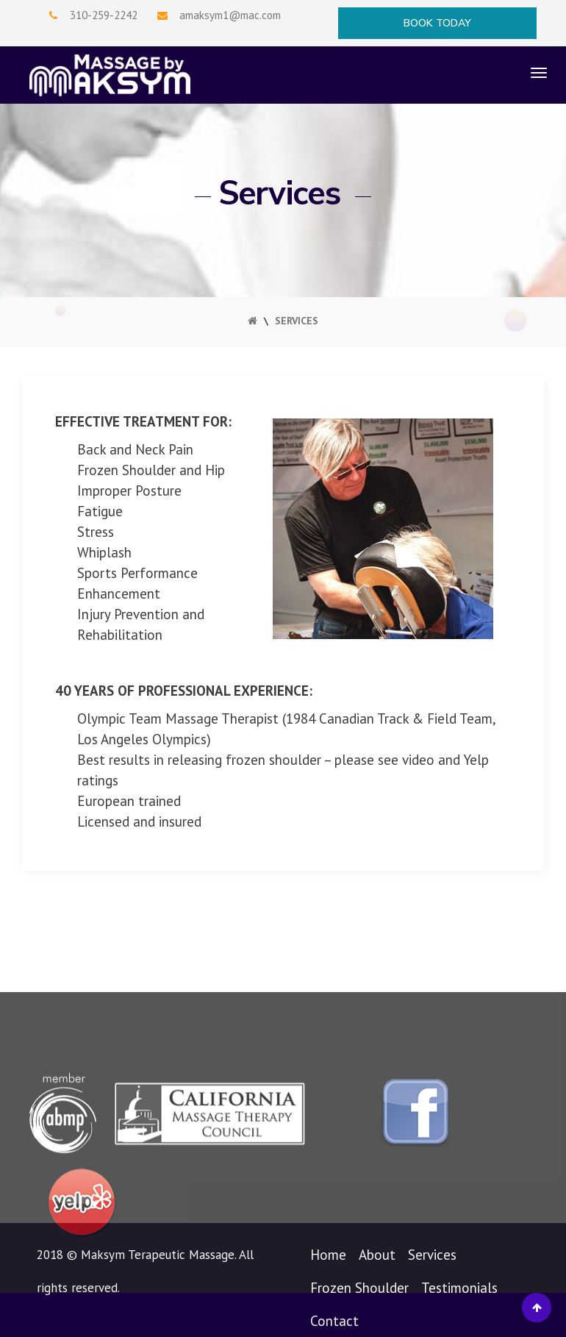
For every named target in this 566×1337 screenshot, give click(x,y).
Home (328, 1254)
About (377, 1254)
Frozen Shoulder (359, 1287)
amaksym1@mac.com (230, 15)
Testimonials (459, 1287)
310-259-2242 (103, 15)
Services (432, 1254)
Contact (334, 1320)
